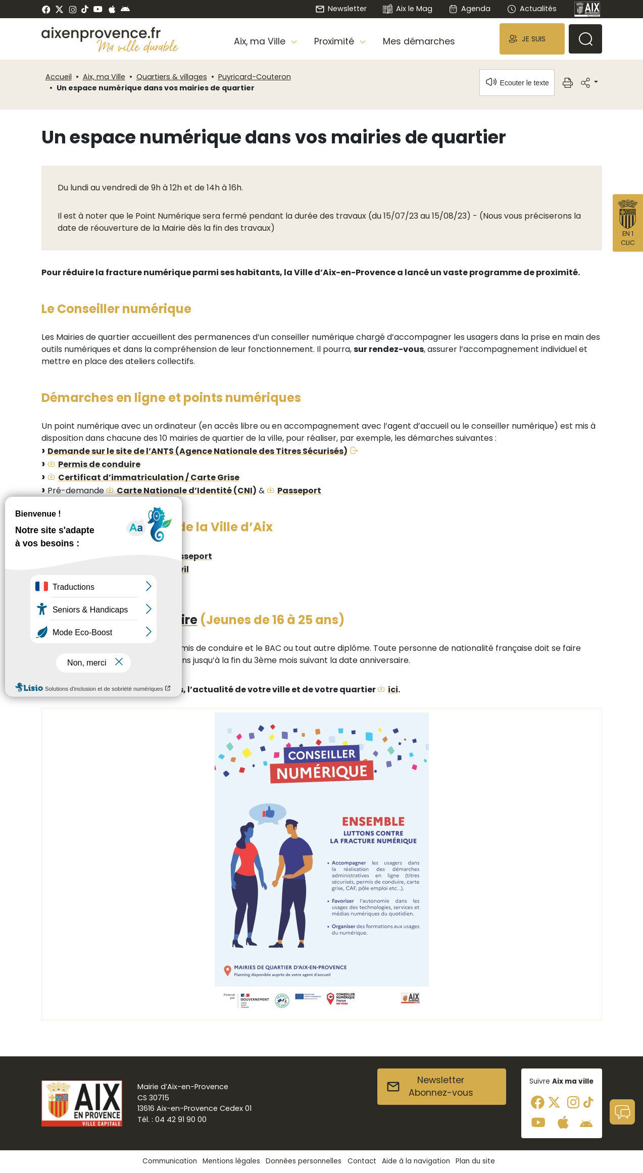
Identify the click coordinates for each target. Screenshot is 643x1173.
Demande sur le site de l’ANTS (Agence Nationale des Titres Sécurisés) (197, 451)
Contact (362, 1161)
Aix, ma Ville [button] (261, 41)
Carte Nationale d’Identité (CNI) (187, 490)
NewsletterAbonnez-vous (429, 1086)
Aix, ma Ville (104, 77)
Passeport (299, 490)
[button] (532, 38)
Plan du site (475, 1161)
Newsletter (341, 9)
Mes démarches (419, 41)
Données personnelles (303, 1161)
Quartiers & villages (171, 77)
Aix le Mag (407, 9)
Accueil (58, 77)
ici (393, 689)
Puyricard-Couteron (254, 77)
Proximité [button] (335, 41)
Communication (169, 1161)
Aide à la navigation (416, 1161)
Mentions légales (231, 1161)
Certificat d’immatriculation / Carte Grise (148, 477)
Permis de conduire (99, 464)
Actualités (531, 9)
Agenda (469, 9)
